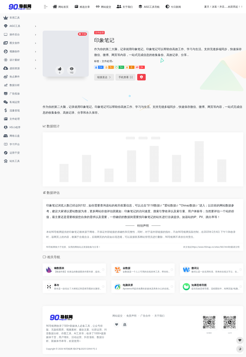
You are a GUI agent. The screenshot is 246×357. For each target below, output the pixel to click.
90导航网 (68, 349)
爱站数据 (170, 205)
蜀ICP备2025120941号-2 (85, 349)
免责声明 (131, 315)
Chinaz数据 (188, 205)
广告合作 (145, 315)
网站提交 (117, 315)
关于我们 (159, 315)
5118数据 (153, 205)
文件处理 (99, 32)
